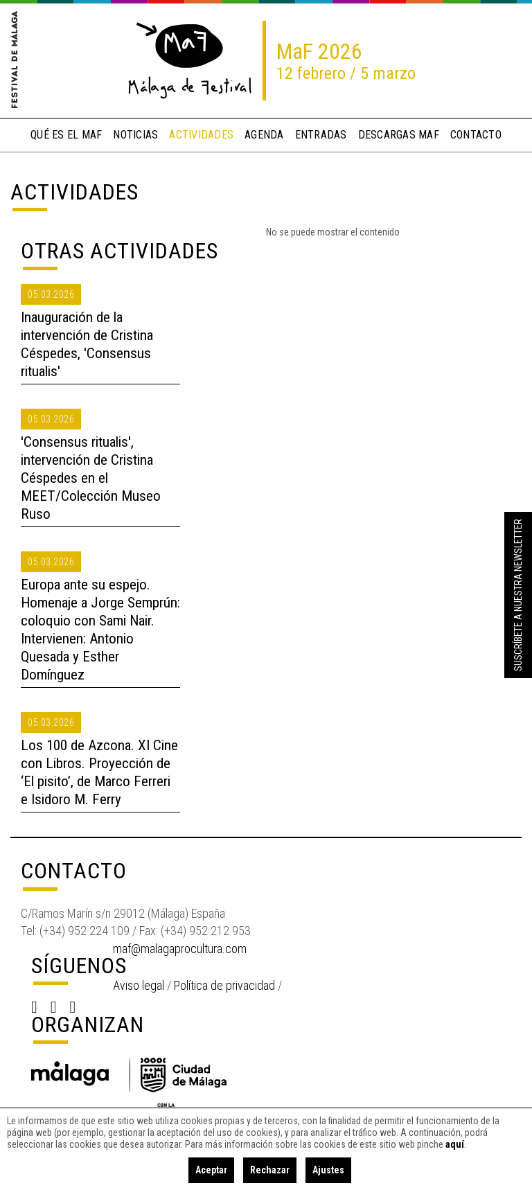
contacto (476, 134)
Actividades (74, 192)
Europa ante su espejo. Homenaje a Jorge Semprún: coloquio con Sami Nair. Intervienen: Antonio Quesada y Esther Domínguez (100, 629)
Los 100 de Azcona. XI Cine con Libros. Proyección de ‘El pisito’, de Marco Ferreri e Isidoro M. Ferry (99, 772)
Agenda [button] (264, 134)
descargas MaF (398, 134)
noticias (135, 134)
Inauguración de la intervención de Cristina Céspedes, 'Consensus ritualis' (87, 344)
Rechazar (270, 1169)
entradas (321, 134)
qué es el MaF (66, 134)
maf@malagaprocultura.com (180, 948)
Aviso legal (138, 985)
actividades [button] (201, 134)
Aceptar (211, 1169)
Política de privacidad (224, 985)
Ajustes (328, 1169)
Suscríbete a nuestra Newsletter (518, 595)
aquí (454, 1144)
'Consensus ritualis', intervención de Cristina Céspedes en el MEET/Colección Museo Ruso (91, 478)
